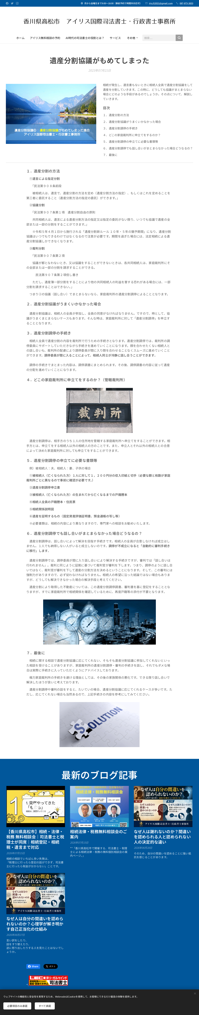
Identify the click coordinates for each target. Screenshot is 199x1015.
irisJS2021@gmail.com (161, 3)
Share (33, 966)
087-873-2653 (186, 3)
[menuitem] (21, 38)
